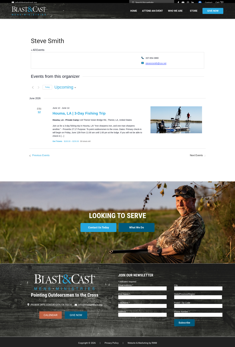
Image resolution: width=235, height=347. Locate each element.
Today (47, 87)
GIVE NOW (76, 312)
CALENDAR (50, 312)
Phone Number (182, 309)
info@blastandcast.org (26, 2)
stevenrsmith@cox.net (156, 63)
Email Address (125, 283)
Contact (208, 2)
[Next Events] (38, 87)
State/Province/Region (184, 292)
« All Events (37, 49)
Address (122, 309)
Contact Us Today (97, 227)
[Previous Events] (32, 87)
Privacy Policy (112, 341)
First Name (124, 292)
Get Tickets (58, 141)
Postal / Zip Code (182, 300)
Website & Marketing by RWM (142, 341)
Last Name (124, 300)
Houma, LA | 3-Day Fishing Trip (79, 113)
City (176, 283)
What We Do (137, 227)
